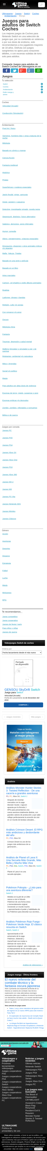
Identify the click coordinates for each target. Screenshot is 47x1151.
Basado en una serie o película (15, 261)
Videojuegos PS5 (33, 1070)
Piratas (5, 180)
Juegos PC (7, 430)
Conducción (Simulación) (12, 113)
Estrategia (6, 563)
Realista (5, 290)
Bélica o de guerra (10, 415)
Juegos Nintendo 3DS (11, 504)
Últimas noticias (32, 1063)
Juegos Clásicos (9, 519)
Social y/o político (9, 371)
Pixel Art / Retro (8, 128)
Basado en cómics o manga (14, 150)
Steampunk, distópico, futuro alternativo (18, 217)
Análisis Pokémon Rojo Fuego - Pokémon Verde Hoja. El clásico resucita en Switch (24, 924)
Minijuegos (6, 593)
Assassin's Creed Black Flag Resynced (33, 1105)
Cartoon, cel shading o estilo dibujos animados (21, 283)
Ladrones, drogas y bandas (13, 297)
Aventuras (6, 541)
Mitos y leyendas (9, 364)
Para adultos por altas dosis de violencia (19, 386)
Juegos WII (7, 489)
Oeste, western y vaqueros (13, 202)
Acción (5, 534)
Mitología (6, 143)
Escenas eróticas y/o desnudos (15, 400)
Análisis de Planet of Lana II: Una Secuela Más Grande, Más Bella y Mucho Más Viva (23, 860)
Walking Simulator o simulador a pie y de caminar (19, 350)
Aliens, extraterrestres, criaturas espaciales (20, 239)
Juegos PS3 (7, 467)
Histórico (6, 172)
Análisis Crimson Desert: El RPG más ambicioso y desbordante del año (24, 832)
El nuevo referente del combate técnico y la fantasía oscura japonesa (22, 983)
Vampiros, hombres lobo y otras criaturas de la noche (21, 137)
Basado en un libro (10, 268)
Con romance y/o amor (12, 312)
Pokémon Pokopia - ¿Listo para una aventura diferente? (23, 889)
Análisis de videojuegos (32, 965)
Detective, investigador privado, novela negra (21, 209)
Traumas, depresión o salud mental (17, 342)
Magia (5, 378)
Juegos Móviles (8, 511)
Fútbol (5, 571)
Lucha (5, 578)
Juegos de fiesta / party (12, 624)
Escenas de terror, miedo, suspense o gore (20, 393)
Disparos (6, 556)
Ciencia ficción (8, 158)
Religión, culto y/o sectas (12, 305)
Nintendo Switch (33, 1066)
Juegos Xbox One (9, 460)
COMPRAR (23, 705)
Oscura (5, 319)
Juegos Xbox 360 (9, 474)
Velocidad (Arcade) (10, 106)
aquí (31, 1149)
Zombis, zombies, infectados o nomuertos (19, 408)
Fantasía (6, 334)
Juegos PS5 (7, 438)
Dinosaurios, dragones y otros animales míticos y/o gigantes (22, 247)
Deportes (6, 548)
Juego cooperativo (10, 620)
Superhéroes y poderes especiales (16, 187)
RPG (4, 600)
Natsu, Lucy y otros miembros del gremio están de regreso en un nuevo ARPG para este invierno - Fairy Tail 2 (25, 1010)
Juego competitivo (10, 616)
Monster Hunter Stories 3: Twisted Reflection (33, 1118)
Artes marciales (8, 275)
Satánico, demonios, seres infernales (17, 224)
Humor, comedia (9, 231)
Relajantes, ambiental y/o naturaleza (17, 356)
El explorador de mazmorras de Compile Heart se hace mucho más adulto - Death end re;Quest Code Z (25, 1018)
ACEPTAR (38, 1149)
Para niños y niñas (10, 628)
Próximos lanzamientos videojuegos (8, 1066)
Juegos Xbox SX (9, 452)
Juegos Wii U (7, 482)
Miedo (5, 585)
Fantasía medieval (10, 165)
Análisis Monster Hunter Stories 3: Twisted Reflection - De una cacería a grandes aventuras (23, 790)
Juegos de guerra (9, 632)
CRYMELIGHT (32, 1100)
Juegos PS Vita (8, 497)
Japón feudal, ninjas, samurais (15, 194)
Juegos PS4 (7, 445)
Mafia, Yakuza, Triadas (11, 253)
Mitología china (8, 327)
